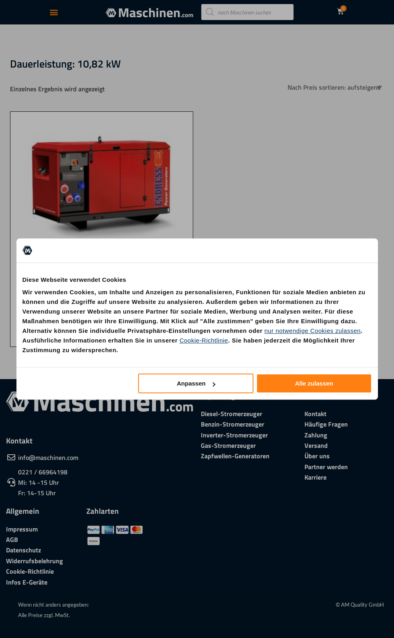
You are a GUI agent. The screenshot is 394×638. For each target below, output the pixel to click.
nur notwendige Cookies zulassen (312, 330)
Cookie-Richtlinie (204, 340)
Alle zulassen (314, 383)
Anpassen (196, 383)
